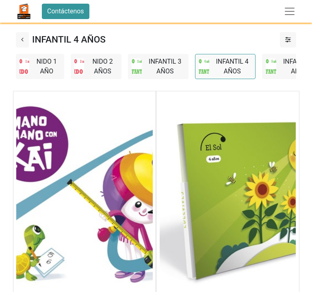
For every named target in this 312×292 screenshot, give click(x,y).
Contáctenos (65, 11)
